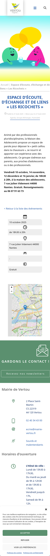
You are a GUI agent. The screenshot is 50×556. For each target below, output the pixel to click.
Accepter (25, 533)
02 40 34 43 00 (34, 420)
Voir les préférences (25, 547)
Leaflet (25, 335)
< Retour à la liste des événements (23, 208)
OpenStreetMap (32, 335)
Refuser (25, 540)
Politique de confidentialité (33, 553)
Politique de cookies (14, 553)
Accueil (4, 84)
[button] (46, 509)
